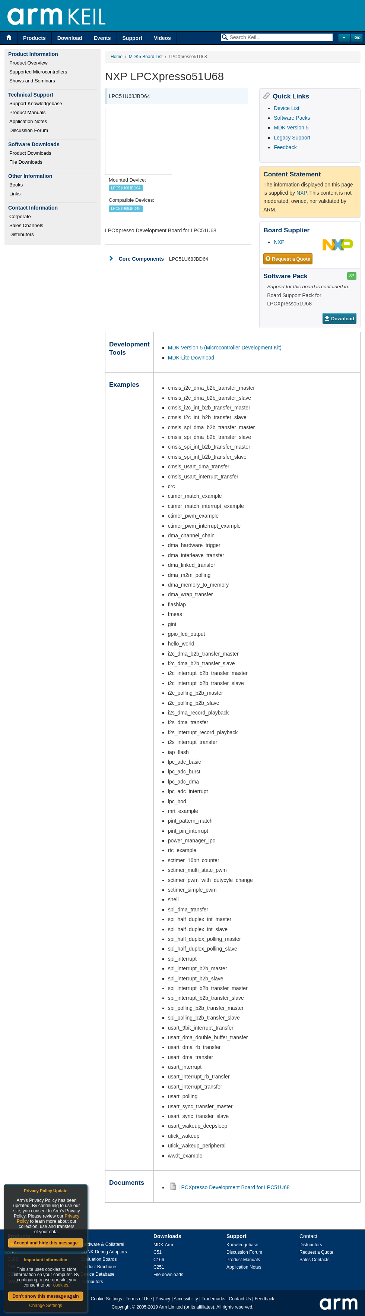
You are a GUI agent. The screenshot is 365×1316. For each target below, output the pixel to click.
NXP (279, 242)
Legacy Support (292, 138)
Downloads (167, 1236)
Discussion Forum (28, 130)
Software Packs (292, 118)
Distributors (21, 234)
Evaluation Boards (98, 1259)
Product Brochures (98, 1266)
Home (117, 56)
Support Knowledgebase (35, 103)
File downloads (168, 1274)
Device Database (97, 1274)
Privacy (163, 1298)
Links (14, 194)
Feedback (285, 147)
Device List (286, 108)
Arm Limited (171, 1307)
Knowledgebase (242, 1244)
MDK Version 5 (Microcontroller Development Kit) (225, 348)
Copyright (121, 1307)
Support (133, 38)
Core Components (141, 259)
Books (16, 185)
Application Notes (28, 121)
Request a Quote (288, 259)
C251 (158, 1267)
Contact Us (240, 1298)
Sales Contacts (314, 1259)
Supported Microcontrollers (38, 72)
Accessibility (186, 1298)
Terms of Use (139, 1298)
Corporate (20, 216)
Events (102, 38)
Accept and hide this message (45, 1243)
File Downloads (25, 162)
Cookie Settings (106, 1298)
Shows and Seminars (32, 81)
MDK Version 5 (291, 128)
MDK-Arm (163, 1244)
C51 (157, 1252)
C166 (158, 1259)
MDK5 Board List (146, 56)
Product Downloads (30, 153)
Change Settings (45, 1305)
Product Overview (28, 63)
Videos (162, 38)
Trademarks (213, 1298)
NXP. (302, 193)
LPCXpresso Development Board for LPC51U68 (234, 1187)
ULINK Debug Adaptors (103, 1251)
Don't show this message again (45, 1296)
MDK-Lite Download (191, 358)
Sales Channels (26, 225)
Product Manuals (27, 112)
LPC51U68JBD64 (125, 188)
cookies (61, 1285)
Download (69, 38)
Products (34, 38)
